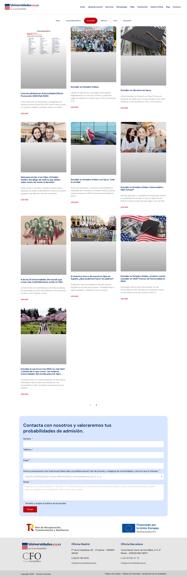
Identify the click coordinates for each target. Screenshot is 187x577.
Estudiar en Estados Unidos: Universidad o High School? (142, 188)
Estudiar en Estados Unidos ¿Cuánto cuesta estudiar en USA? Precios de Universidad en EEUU (143, 278)
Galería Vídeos (157, 7)
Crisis (115, 21)
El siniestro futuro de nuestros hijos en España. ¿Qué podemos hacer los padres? (92, 277)
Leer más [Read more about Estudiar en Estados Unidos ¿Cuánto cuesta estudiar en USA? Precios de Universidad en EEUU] (124, 299)
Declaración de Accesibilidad (154, 574)
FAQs (132, 7)
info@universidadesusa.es (133, 563)
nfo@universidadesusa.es (84, 563)
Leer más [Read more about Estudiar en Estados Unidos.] (74, 107)
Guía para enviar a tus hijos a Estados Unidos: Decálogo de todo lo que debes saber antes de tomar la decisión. (40, 179)
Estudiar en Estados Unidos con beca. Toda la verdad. (93, 180)
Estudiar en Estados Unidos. (85, 87)
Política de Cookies (113, 574)
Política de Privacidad (131, 574)
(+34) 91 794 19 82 (80, 558)
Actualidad (91, 21)
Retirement (127, 21)
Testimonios (142, 7)
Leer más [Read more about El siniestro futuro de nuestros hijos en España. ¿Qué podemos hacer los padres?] (74, 296)
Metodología (121, 7)
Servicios (109, 7)
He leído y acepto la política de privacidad (45, 503)
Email (26, 460)
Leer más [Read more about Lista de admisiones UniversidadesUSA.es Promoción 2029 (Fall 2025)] (24, 114)
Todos (58, 21)
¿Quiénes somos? (95, 7)
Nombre (27, 439)
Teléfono (27, 450)
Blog (168, 7)
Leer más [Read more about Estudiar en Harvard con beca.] (124, 108)
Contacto (177, 7)
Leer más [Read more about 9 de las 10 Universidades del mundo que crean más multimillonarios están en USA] (24, 300)
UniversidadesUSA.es (73, 21)
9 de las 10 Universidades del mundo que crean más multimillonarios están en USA (42, 280)
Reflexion (104, 21)
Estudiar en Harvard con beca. (136, 90)
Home (82, 7)
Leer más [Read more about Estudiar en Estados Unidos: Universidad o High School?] (124, 207)
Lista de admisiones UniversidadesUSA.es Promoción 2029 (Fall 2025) (42, 94)
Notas (26, 482)
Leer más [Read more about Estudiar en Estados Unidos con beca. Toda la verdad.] (74, 202)
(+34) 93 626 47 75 (130, 558)
